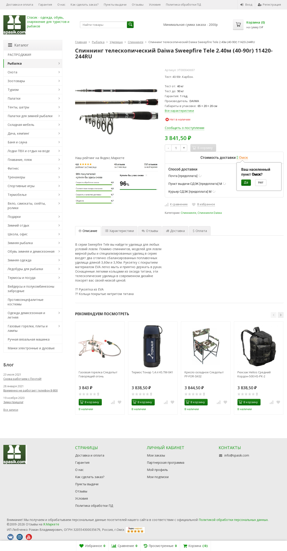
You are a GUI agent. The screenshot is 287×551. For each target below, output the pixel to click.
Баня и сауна (17, 142)
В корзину (89, 402)
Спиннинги (188, 213)
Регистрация (269, 4)
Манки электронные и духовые (31, 348)
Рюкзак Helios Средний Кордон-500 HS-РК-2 (254, 374)
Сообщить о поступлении (184, 128)
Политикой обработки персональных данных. (233, 520)
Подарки (14, 216)
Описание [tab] (88, 231)
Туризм (13, 89)
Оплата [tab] (200, 231)
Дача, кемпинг (18, 133)
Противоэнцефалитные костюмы (25, 301)
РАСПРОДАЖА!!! (19, 54)
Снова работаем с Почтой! (22, 379)
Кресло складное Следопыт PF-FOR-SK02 (204, 374)
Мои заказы (156, 455)
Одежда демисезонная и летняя (26, 315)
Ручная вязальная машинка (29, 339)
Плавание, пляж (20, 159)
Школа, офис (18, 234)
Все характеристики (179, 111)
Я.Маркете (51, 524)
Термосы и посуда (21, 278)
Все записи (10, 410)
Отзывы (138, 4)
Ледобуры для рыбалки (25, 269)
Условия (155, 4)
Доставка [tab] (175, 231)
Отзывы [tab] (150, 231)
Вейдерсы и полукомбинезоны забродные (31, 288)
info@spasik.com (236, 455)
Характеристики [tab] (119, 231)
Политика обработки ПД (183, 4)
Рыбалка (15, 63)
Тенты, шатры (18, 107)
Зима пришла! (13, 402)
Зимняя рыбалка (20, 243)
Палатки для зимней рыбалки (30, 116)
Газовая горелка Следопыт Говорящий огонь (98, 374)
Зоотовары (16, 81)
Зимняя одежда (19, 260)
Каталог (18, 45)
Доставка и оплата (19, 4)
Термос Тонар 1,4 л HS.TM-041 (152, 372)
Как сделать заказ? (84, 4)
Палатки (14, 98)
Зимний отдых (18, 225)
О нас (61, 4)
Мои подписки (158, 477)
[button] (273, 315)
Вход (246, 4)
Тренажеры (16, 177)
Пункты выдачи (115, 4)
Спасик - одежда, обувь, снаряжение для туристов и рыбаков (48, 21)
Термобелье (17, 194)
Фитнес (13, 168)
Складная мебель (21, 124)
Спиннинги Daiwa (210, 213)
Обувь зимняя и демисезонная (31, 251)
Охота (12, 72)
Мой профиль (157, 470)
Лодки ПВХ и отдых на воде (29, 151)
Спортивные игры (21, 186)
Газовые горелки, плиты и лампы (28, 328)
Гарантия (45, 4)
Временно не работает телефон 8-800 (30, 390)
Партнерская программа (165, 462)
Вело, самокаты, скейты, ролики (27, 205)
